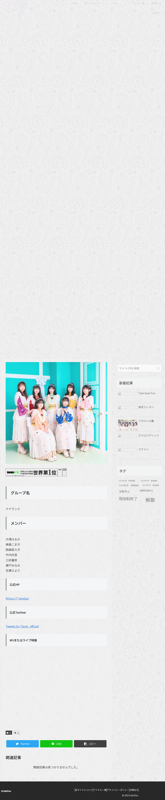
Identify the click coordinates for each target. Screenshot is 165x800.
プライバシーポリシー (119, 789)
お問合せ (138, 789)
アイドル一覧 (98, 789)
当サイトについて (79, 789)
